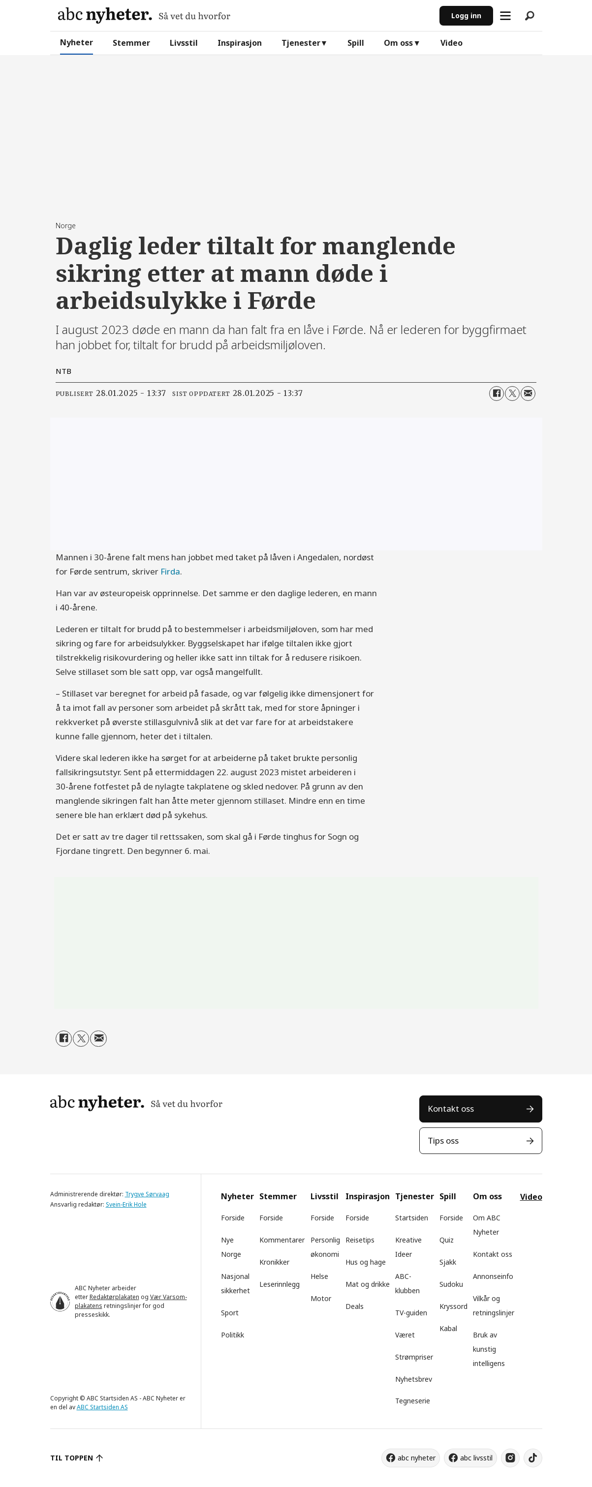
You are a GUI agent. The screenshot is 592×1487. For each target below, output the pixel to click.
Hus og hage (365, 1262)
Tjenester (300, 42)
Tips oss (443, 1140)
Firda (170, 571)
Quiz (446, 1239)
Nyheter (76, 42)
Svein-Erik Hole (126, 1204)
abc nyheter (417, 1457)
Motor (321, 1298)
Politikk (232, 1334)
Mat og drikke (367, 1284)
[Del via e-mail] (528, 393)
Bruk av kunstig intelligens (489, 1349)
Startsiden (411, 1217)
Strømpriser (414, 1357)
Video (451, 42)
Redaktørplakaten (114, 1297)
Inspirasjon (240, 42)
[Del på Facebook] (496, 393)
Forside (233, 1217)
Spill (355, 42)
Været (405, 1334)
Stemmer (131, 42)
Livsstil (184, 42)
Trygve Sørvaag (147, 1194)
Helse (319, 1276)
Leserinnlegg (279, 1284)
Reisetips (359, 1239)
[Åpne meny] (505, 15)
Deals (354, 1306)
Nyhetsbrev (413, 1379)
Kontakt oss (451, 1108)
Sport (230, 1312)
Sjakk (447, 1262)
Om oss (398, 42)
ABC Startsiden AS (102, 1407)
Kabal (448, 1328)
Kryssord (453, 1306)
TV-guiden (411, 1312)
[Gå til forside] (144, 15)
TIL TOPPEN (71, 1457)
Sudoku (451, 1284)
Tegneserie (412, 1400)
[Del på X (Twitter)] (512, 393)
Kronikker (274, 1262)
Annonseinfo (493, 1276)
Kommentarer (282, 1239)
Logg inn (466, 15)
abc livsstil (476, 1457)
